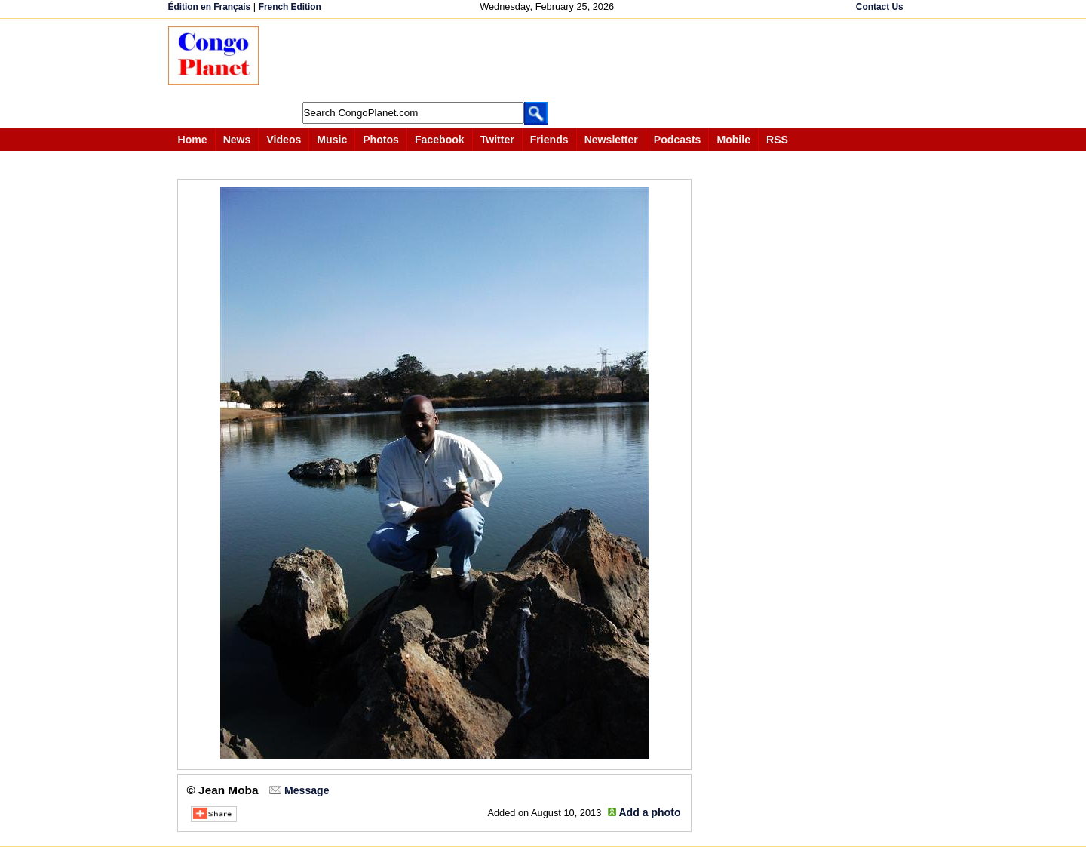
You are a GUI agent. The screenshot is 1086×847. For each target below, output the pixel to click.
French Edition (290, 7)
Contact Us (879, 7)
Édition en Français (209, 7)
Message (306, 790)
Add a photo (649, 812)
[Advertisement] (548, 60)
